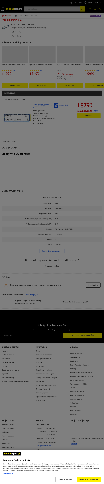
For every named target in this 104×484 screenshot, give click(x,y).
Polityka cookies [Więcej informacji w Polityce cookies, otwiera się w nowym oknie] (8, 474)
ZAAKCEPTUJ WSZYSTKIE (88, 479)
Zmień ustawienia (65, 479)
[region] (52, 467)
